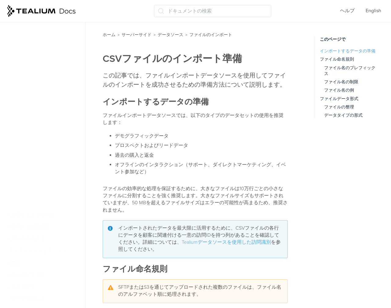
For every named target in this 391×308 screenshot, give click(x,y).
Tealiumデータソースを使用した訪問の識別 (46, 70)
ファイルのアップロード (43, 179)
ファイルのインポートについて (48, 101)
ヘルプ (347, 11)
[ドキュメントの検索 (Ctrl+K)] (212, 11)
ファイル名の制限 (341, 82)
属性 (15, 263)
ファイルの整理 (339, 107)
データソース (170, 34)
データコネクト (27, 239)
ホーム (109, 34)
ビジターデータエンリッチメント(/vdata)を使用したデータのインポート (48, 47)
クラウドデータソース (37, 191)
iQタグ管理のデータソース (42, 28)
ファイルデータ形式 (339, 98)
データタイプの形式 (343, 115)
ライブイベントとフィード (38, 251)
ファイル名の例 (339, 90)
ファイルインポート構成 (43, 167)
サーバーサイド (137, 34)
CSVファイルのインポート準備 (48, 120)
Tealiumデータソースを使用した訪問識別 (226, 242)
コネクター (22, 287)
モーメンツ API (27, 275)
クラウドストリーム (32, 215)
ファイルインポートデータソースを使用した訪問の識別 (48, 139)
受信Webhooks (29, 203)
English (373, 11)
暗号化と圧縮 (31, 155)
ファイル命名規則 (337, 59)
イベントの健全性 (29, 227)
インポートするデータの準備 (347, 51)
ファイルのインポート (37, 86)
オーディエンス (27, 299)
